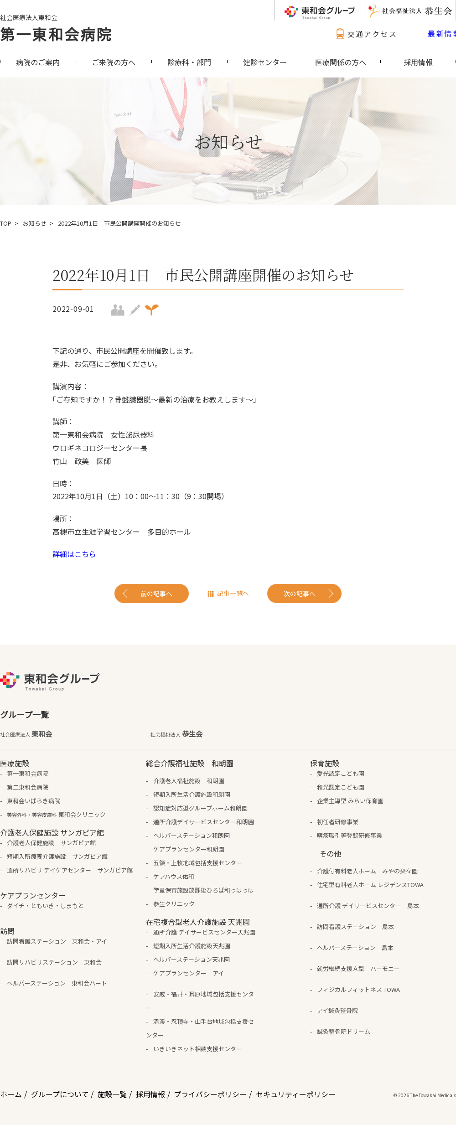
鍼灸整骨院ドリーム (343, 1031)
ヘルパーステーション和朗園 (191, 835)
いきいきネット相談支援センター (197, 1048)
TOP (5, 223)
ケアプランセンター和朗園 (188, 849)
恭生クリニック (174, 903)
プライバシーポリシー (210, 1094)
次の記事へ (300, 593)
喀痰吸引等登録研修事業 (349, 835)
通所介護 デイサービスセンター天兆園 (204, 932)
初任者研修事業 (337, 821)
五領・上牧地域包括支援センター (197, 862)
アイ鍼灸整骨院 (337, 1010)
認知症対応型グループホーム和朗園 (200, 808)
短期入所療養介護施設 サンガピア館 (57, 856)
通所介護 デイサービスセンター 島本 (368, 905)
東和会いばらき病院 (33, 800)
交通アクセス (365, 34)
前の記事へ (156, 593)
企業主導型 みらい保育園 (350, 800)
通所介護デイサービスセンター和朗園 (203, 821)
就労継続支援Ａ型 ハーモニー (358, 968)
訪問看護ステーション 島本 (355, 926)
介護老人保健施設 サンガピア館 (51, 842)
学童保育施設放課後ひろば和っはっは (203, 890)
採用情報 (150, 1094)
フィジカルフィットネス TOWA (358, 989)
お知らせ (35, 223)
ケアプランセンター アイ (188, 973)
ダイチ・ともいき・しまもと (45, 905)
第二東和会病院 (27, 787)
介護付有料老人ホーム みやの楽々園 (367, 871)
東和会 (26, 734)
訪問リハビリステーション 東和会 (54, 962)
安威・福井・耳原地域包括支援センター (200, 1001)
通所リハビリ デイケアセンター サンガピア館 (70, 870)
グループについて (60, 1094)
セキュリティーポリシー (296, 1094)
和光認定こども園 (340, 787)
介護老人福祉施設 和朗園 (188, 780)
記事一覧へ (233, 593)
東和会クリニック (56, 814)
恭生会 (176, 734)
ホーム (11, 1094)
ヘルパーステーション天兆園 (191, 959)
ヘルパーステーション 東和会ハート (57, 983)
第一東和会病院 (56, 33)
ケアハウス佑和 (173, 876)
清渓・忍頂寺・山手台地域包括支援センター (200, 1028)
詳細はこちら (74, 553)
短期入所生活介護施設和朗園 (191, 794)
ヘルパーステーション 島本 (355, 947)
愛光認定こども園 (340, 773)
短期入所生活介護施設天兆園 (191, 945)
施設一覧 (112, 1094)
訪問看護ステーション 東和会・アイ (57, 941)
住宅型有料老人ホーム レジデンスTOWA (370, 884)
